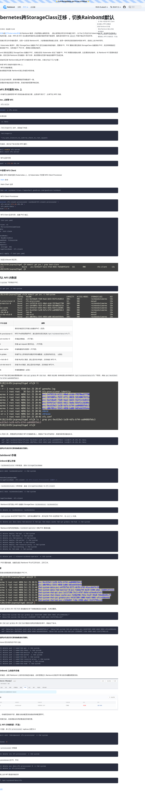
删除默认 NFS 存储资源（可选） (108, 36)
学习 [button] (24, 7)
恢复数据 (101, 31)
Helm (3, 180)
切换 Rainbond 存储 (103, 26)
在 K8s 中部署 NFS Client (106, 21)
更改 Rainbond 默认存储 (106, 29)
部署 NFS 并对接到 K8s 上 (105, 16)
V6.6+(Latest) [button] (100, 7)
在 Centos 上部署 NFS (105, 19)
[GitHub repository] (124, 7)
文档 (19, 7)
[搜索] (135, 7)
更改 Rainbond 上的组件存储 (107, 34)
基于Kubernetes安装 (12, 33)
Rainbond (68, 1)
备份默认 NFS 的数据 (104, 24)
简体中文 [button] (114, 7)
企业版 (33, 7)
